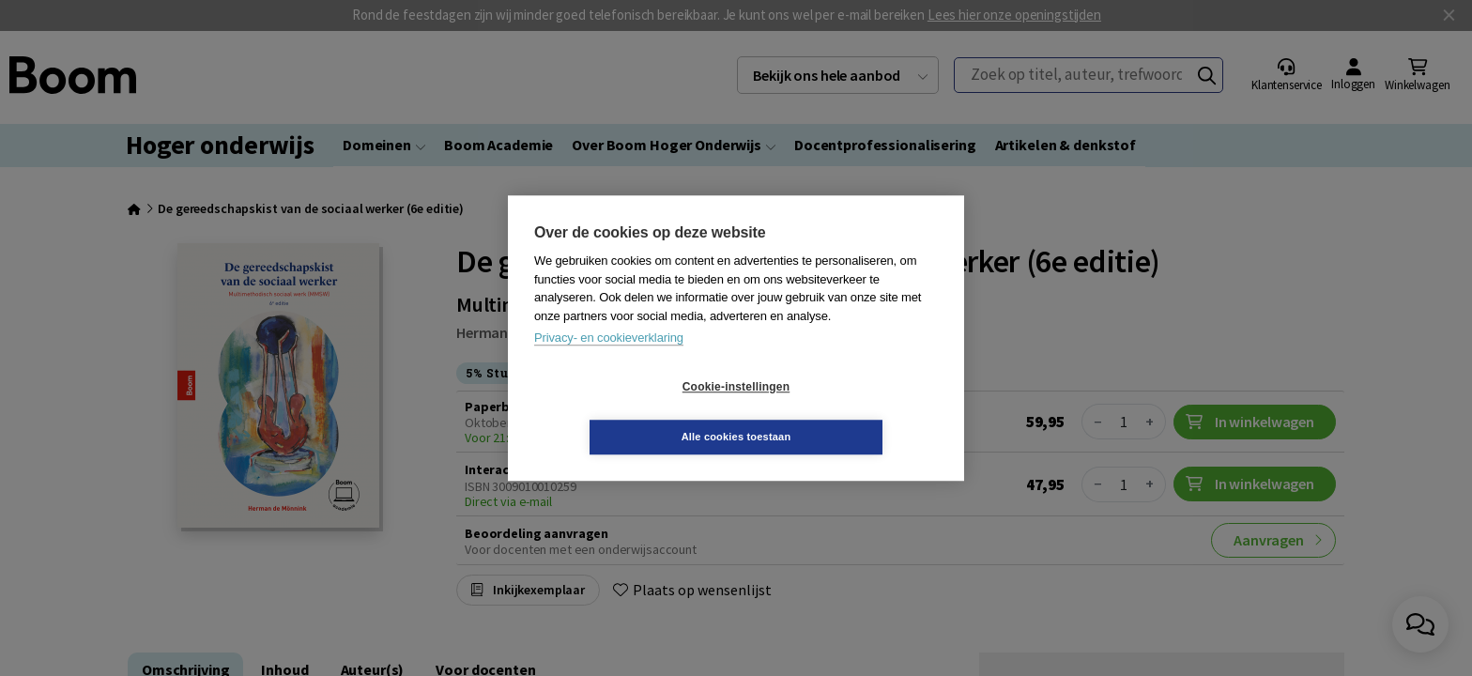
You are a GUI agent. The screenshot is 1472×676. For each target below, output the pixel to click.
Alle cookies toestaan (848, 411)
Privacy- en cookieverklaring (608, 363)
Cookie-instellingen (624, 412)
